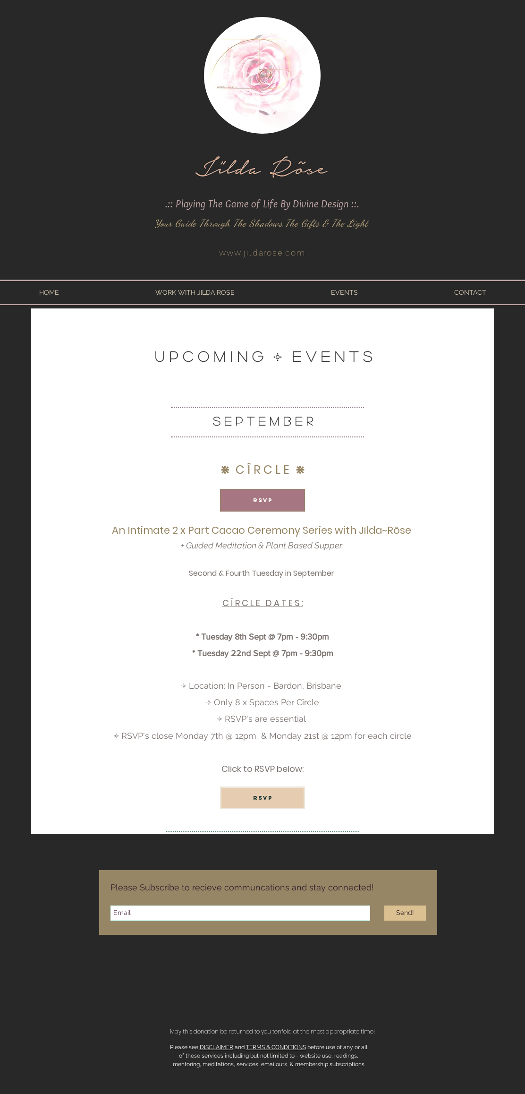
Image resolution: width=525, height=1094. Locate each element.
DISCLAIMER (216, 1047)
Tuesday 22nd (224, 653)
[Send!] (405, 913)
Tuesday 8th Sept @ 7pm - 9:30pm (265, 636)
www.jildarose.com (262, 252)
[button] (195, 292)
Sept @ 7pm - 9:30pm (292, 653)
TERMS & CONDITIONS (276, 1047)
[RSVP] (262, 500)
